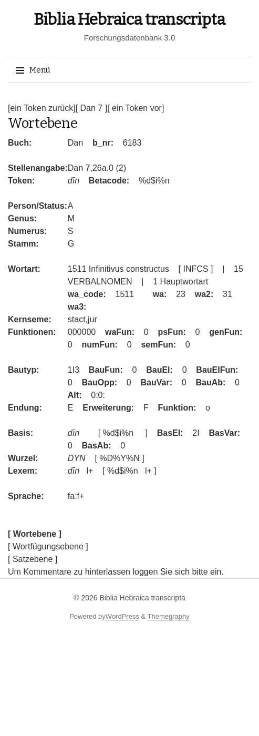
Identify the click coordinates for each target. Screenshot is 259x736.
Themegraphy (169, 616)
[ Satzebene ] (32, 559)
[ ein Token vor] (135, 108)
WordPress (122, 616)
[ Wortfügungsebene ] (48, 546)
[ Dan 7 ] (91, 108)
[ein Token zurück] (42, 108)
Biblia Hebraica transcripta (129, 19)
